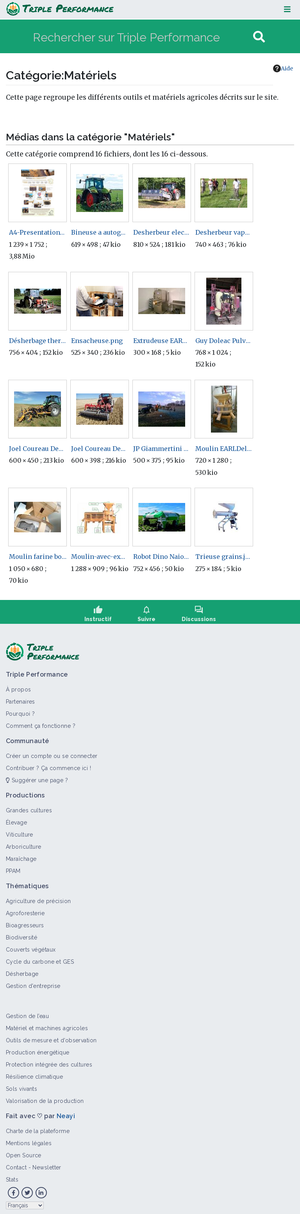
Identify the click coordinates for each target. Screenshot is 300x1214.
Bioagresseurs (25, 922)
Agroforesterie (25, 910)
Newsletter (46, 1164)
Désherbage (22, 970)
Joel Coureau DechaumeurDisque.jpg (100, 449)
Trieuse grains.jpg (224, 556)
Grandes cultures (29, 807)
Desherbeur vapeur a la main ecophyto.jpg (224, 232)
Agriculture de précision (38, 897)
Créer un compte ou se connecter (52, 752)
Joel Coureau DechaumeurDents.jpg (37, 449)
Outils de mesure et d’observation (51, 1037)
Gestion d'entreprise (33, 982)
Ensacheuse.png (97, 341)
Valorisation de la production (45, 1097)
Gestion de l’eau (27, 1012)
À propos (18, 686)
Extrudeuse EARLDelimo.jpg (162, 341)
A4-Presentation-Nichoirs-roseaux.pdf (37, 232)
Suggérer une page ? (37, 777)
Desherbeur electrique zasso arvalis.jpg (162, 232)
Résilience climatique (34, 1073)
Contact (16, 1164)
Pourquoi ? (20, 710)
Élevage (16, 819)
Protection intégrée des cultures (49, 1061)
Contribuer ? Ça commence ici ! (48, 764)
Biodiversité (21, 934)
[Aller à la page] (259, 36)
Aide (283, 68)
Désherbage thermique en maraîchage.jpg (37, 341)
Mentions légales (29, 1140)
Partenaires (20, 698)
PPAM (13, 867)
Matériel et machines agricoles (47, 1025)
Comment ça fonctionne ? (40, 722)
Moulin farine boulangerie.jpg (37, 556)
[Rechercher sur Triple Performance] (142, 36)
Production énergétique (38, 1049)
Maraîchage (21, 855)
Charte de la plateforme (38, 1127)
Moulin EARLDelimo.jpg (224, 449)
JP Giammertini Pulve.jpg (162, 449)
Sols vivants (21, 1085)
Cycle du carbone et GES (40, 958)
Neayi (66, 1112)
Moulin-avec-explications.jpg (100, 556)
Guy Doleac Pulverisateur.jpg (224, 341)
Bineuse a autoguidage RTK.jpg (100, 232)
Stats (12, 1176)
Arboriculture (23, 843)
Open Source (23, 1152)
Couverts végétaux (30, 946)
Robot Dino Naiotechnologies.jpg (162, 556)
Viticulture (19, 831)
